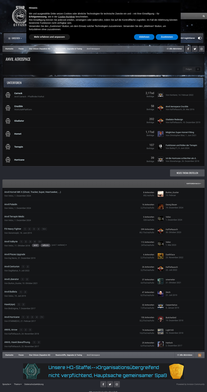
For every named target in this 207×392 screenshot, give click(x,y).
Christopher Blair (177, 135)
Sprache (6, 382)
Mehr (131, 38)
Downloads (113, 38)
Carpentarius (171, 304)
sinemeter (170, 279)
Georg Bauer (171, 204)
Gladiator (19, 121)
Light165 (170, 328)
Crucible (18, 106)
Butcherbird (171, 316)
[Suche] (169, 16)
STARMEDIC (14, 320)
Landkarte (93, 38)
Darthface (170, 254)
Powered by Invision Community (190, 382)
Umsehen (15, 38)
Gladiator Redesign (174, 119)
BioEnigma (13, 307)
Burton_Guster (172, 192)
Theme (18, 382)
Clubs (76, 38)
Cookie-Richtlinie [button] (66, 363)
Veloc (11, 196)
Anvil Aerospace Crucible (177, 106)
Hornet (17, 134)
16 (44, 229)
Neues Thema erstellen (187, 173)
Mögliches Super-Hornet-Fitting (180, 132)
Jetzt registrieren (187, 38)
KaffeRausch (176, 109)
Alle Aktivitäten (38, 38)
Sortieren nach (193, 183)
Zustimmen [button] (167, 383)
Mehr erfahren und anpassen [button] (49, 383)
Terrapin (18, 147)
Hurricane (19, 159)
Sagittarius (13, 270)
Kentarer (173, 95)
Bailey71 (173, 148)
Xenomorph (13, 233)
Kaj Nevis (12, 257)
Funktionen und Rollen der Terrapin (181, 145)
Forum (60, 38)
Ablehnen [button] (144, 383)
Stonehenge (175, 161)
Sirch (168, 291)
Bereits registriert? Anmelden (161, 38)
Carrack (18, 93)
